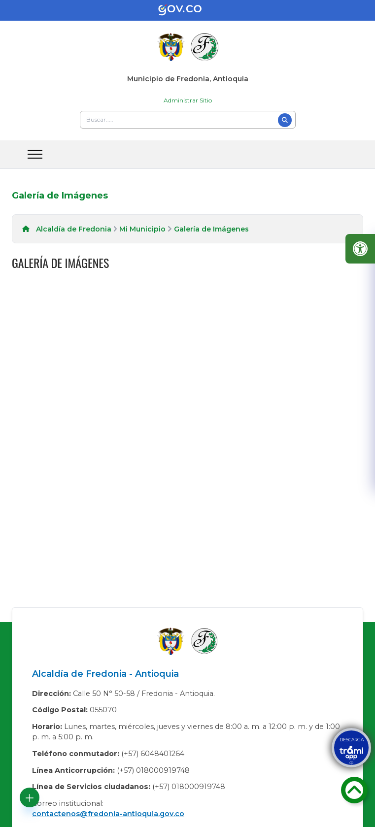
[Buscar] (285, 120)
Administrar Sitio (188, 100)
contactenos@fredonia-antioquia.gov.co (108, 813)
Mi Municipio (142, 229)
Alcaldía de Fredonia (73, 229)
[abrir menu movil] (35, 154)
